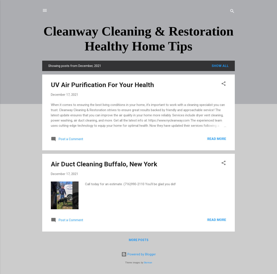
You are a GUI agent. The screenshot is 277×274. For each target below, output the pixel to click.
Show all (220, 66)
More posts (138, 240)
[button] (223, 84)
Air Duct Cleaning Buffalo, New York (104, 164)
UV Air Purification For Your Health (102, 85)
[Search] (232, 11)
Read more (216, 139)
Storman (148, 262)
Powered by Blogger (138, 254)
